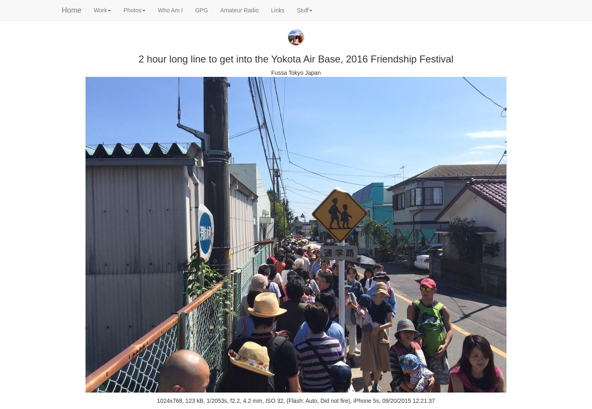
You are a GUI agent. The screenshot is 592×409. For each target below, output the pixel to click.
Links (277, 10)
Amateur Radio (239, 10)
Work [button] (102, 10)
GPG (201, 10)
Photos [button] (134, 10)
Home (71, 10)
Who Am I (170, 10)
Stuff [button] (305, 10)
